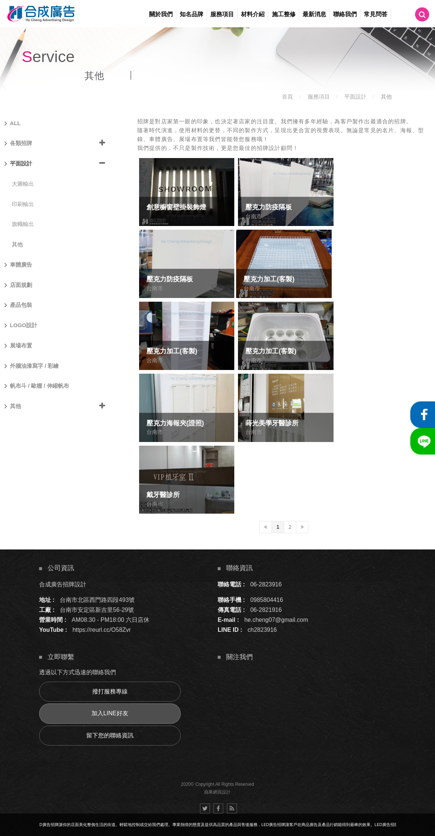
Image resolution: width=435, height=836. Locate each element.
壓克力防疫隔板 (268, 207)
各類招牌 (18, 143)
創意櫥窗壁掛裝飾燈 (176, 207)
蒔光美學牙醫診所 (271, 423)
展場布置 (18, 346)
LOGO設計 (20, 325)
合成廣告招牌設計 (62, 584)
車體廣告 (18, 265)
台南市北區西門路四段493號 (97, 600)
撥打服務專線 (110, 691)
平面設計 (355, 96)
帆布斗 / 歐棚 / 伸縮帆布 (36, 386)
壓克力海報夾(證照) (175, 423)
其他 (386, 96)
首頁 (287, 96)
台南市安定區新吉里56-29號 (97, 610)
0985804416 (266, 600)
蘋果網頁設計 (217, 792)
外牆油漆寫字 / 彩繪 (31, 366)
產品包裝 (18, 305)
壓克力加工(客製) (269, 279)
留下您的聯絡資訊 (110, 735)
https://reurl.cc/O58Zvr (101, 630)
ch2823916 (262, 630)
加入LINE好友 (110, 713)
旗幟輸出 (23, 224)
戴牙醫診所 (163, 494)
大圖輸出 (23, 184)
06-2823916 (266, 584)
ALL (12, 123)
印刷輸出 (23, 204)
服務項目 (319, 96)
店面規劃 (18, 285)
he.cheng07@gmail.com (276, 620)
